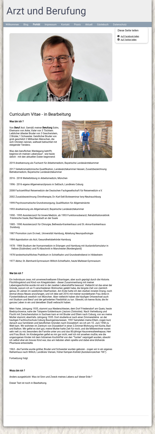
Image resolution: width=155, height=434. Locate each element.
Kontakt (65, 24)
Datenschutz (120, 24)
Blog (25, 24)
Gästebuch (103, 24)
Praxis (77, 24)
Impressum (51, 24)
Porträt (36, 24)
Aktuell (88, 24)
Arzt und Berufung (46, 11)
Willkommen (12, 24)
